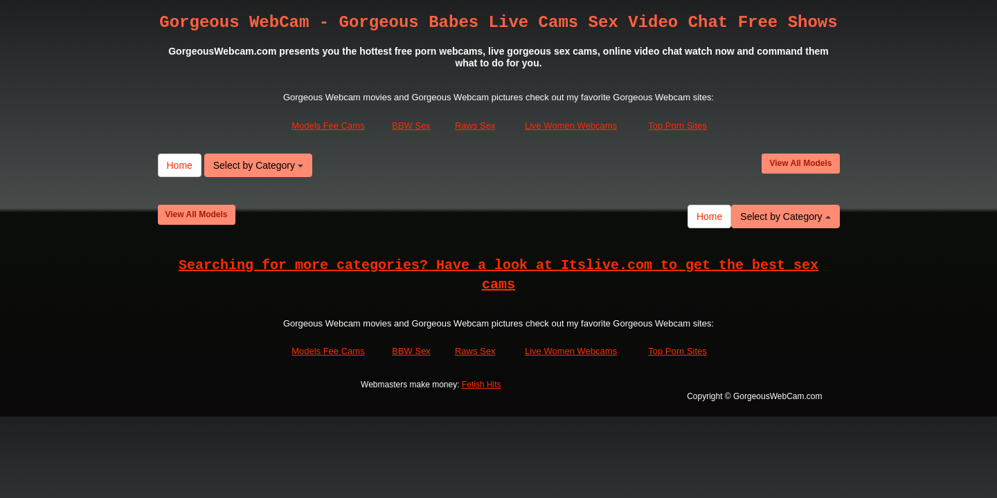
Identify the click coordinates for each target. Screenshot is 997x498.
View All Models (800, 163)
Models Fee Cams (327, 126)
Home (179, 165)
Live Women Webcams (571, 126)
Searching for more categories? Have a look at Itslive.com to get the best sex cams (498, 275)
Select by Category (258, 165)
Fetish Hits (481, 385)
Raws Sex (475, 126)
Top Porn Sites (677, 126)
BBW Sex (411, 126)
